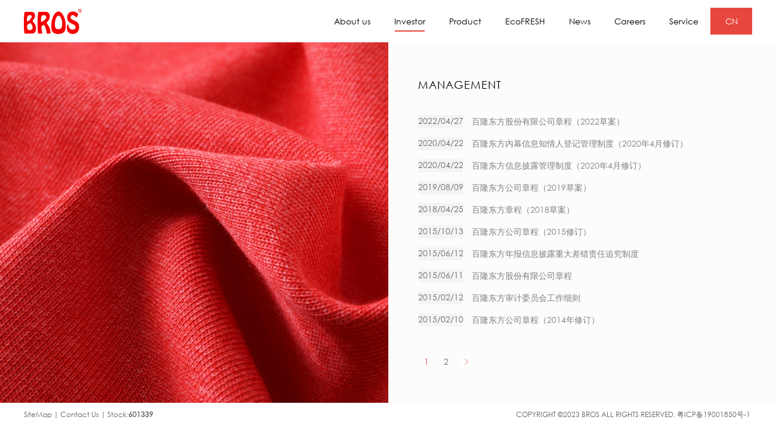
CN (731, 21)
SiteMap (38, 414)
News (579, 21)
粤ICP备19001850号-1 (713, 414)
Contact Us (79, 414)
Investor (409, 24)
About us (352, 21)
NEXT (466, 361)
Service (683, 21)
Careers (629, 21)
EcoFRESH (525, 21)
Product (465, 21)
